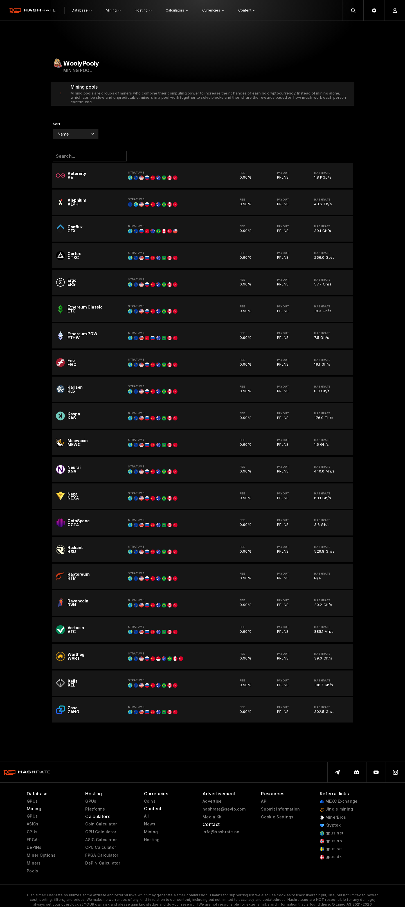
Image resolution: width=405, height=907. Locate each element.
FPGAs (33, 840)
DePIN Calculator (102, 863)
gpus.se (331, 849)
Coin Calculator (101, 824)
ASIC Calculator (101, 840)
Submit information (280, 809)
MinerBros (333, 817)
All (146, 816)
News (150, 824)
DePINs (34, 847)
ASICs (32, 824)
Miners (34, 863)
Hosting (152, 840)
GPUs (32, 801)
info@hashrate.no (220, 832)
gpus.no (331, 841)
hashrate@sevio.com (224, 809)
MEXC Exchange (339, 801)
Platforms (95, 809)
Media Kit (212, 817)
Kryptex (330, 825)
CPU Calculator (100, 847)
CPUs (32, 832)
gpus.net (332, 833)
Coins (150, 801)
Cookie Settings (277, 817)
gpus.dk (331, 856)
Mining (151, 832)
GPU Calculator (100, 832)
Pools (32, 871)
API (264, 801)
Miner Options (41, 855)
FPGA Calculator (101, 855)
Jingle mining (336, 809)
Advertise (212, 801)
